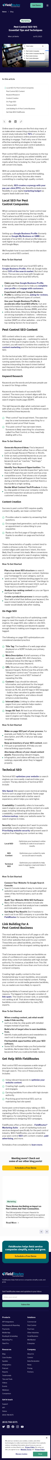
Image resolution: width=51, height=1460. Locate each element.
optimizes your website (27, 776)
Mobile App (6, 1332)
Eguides (5, 1361)
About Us (30, 1354)
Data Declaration (33, 1361)
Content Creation (12, 98)
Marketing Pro (7, 1340)
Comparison (6, 1393)
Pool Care (30, 1329)
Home (4, 12)
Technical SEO (11, 105)
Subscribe (25, 1304)
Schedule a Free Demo (25, 1168)
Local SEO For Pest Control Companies (20, 88)
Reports (5, 1372)
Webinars (5, 1390)
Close (40, 1454)
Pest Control (31, 1325)
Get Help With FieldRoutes (15, 112)
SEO (21, 1136)
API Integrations (8, 1322)
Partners (30, 1372)
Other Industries (33, 1332)
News (29, 1365)
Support (5, 1404)
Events (4, 1386)
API (3, 1408)
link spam (7, 997)
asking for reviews (39, 295)
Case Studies (7, 1357)
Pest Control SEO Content (15, 91)
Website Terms (26, 1449)
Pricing (29, 1368)
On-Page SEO (11, 102)
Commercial (31, 1322)
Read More (11, 1223)
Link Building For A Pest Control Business (20, 109)
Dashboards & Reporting (11, 1325)
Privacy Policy (30, 1447)
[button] (4, 122)
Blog (3, 1354)
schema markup (10, 816)
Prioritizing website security (16, 830)
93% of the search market (21, 271)
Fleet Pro (5, 1343)
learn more (37, 1145)
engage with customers (31, 288)
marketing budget (32, 191)
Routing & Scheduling (10, 1336)
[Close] (46, 1437)
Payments (6, 1329)
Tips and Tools (7, 1379)
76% (30, 134)
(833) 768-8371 (8, 1415)
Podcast (5, 1368)
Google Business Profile (25, 233)
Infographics (6, 1365)
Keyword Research (13, 95)
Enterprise (31, 1343)
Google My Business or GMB (25, 236)
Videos (4, 1383)
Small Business (32, 1336)
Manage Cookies (21, 1454)
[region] (26, 1446)
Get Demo (36, 5)
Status (4, 1411)
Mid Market (31, 1340)
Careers (30, 1357)
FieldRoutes (10, 917)
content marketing (11, 347)
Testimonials (6, 1375)
